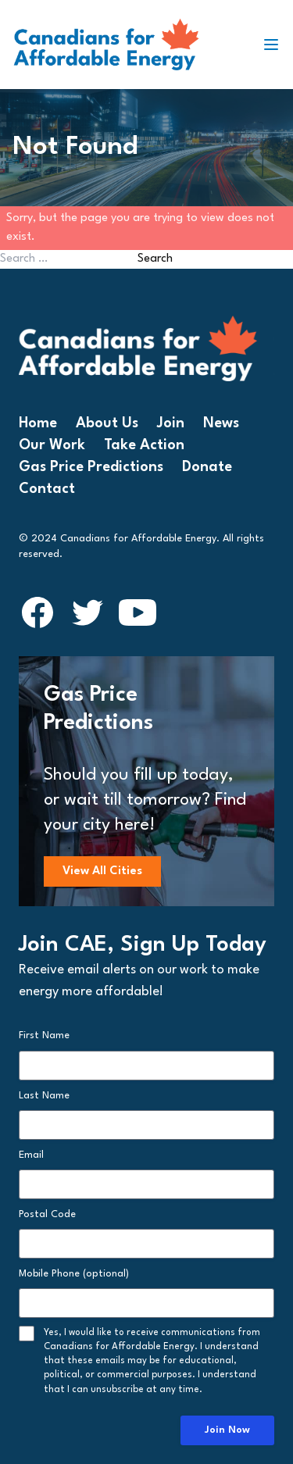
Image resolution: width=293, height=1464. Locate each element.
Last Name (44, 1096)
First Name (44, 1035)
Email (31, 1155)
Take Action (144, 445)
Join (170, 423)
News (221, 423)
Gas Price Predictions (91, 467)
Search (155, 259)
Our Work (52, 445)
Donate (207, 467)
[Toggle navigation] (277, 44)
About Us (107, 423)
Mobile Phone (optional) (74, 1274)
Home (38, 423)
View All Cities (102, 871)
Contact (47, 489)
